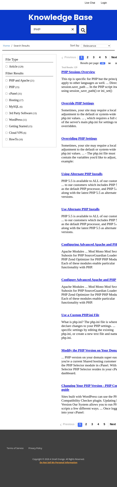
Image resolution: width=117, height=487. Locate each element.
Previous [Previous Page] (68, 58)
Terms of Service (15, 448)
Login (104, 3)
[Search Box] (53, 29)
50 (109, 63)
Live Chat (90, 3)
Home (6, 45)
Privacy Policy (35, 448)
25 (102, 63)
